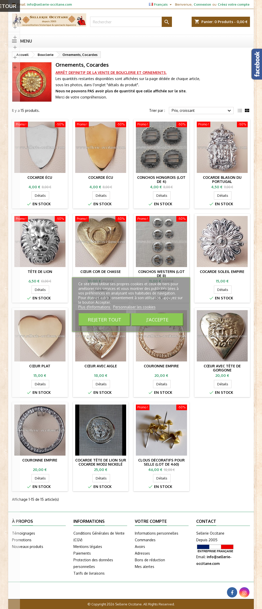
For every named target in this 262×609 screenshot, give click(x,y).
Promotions (21, 540)
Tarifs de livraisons (89, 573)
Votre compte (151, 521)
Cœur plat (39, 366)
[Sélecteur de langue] (161, 4)
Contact (206, 521)
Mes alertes (144, 566)
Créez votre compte (233, 4)
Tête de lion (40, 271)
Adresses (142, 553)
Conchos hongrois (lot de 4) (161, 179)
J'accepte (157, 319)
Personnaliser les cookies (134, 307)
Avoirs (140, 546)
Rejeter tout (104, 319)
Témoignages (23, 533)
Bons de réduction (150, 560)
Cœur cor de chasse (100, 271)
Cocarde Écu (39, 177)
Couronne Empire (161, 366)
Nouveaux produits (27, 546)
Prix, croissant (202, 111)
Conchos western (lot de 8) (161, 273)
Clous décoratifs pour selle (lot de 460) (161, 462)
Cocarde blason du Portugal (222, 179)
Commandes (145, 540)
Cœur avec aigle (100, 366)
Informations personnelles (156, 533)
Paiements (82, 553)
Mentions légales (87, 546)
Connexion (202, 4)
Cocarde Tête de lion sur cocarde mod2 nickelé (100, 462)
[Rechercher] (131, 22)
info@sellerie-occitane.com (49, 4)
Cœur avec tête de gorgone (222, 368)
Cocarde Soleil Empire (222, 271)
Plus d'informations (94, 307)
